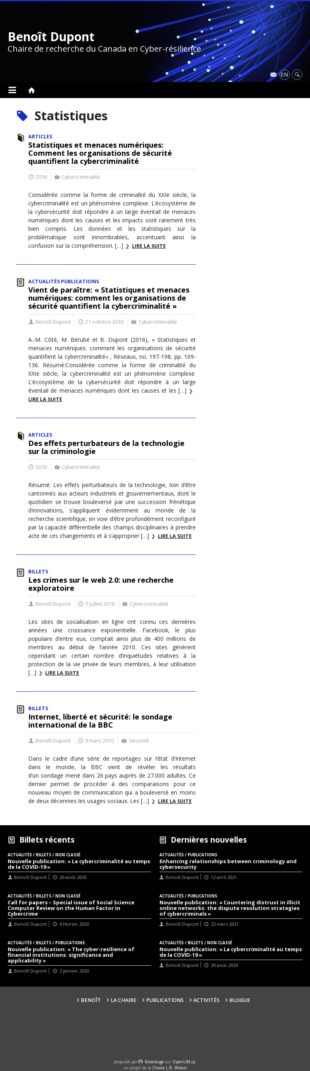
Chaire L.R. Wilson (169, 1068)
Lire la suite (149, 246)
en (284, 74)
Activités (206, 1000)
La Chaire (123, 1000)
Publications (165, 1000)
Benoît (91, 1000)
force (154, 1062)
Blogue (239, 1000)
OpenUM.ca (183, 1062)
